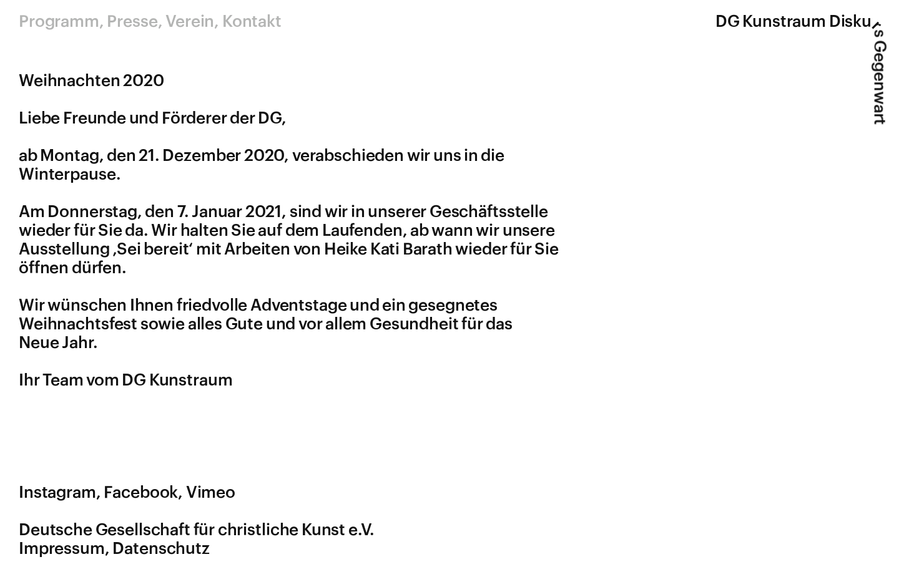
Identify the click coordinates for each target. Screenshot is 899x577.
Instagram (57, 493)
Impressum (62, 549)
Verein (189, 22)
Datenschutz (161, 549)
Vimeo (210, 493)
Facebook (141, 493)
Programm (59, 22)
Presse (132, 22)
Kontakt (252, 22)
